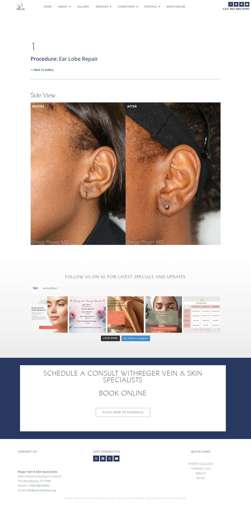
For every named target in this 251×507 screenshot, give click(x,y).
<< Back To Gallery (42, 70)
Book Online (176, 6)
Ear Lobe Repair (78, 58)
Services (103, 6)
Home (48, 6)
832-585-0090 (239, 8)
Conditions (128, 6)
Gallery (83, 6)
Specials (152, 6)
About (64, 6)
